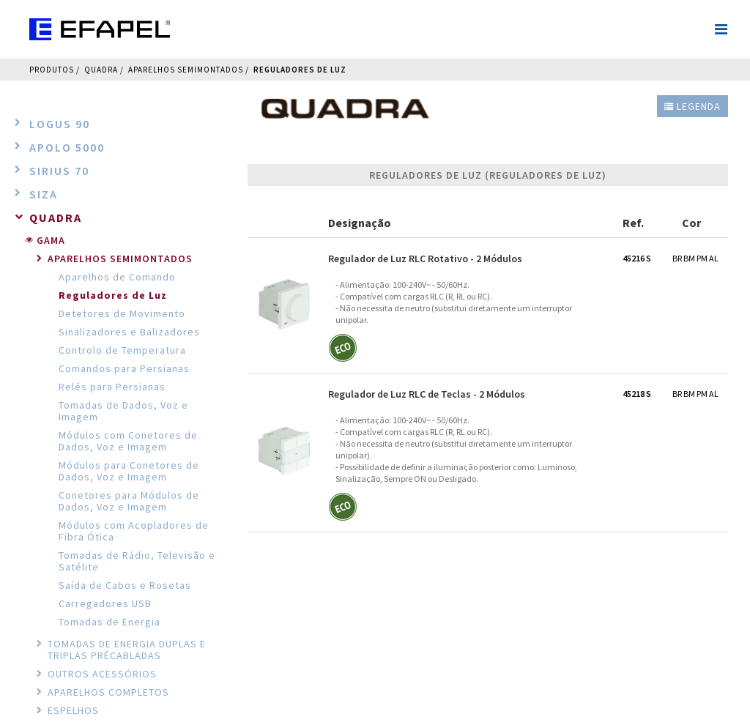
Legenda (692, 106)
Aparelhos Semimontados (185, 69)
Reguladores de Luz (299, 69)
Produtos (51, 69)
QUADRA (101, 69)
